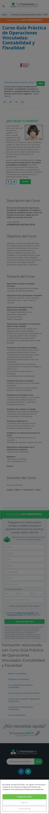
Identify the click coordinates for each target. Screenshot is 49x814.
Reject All (24, 802)
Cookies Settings (24, 809)
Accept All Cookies (24, 797)
